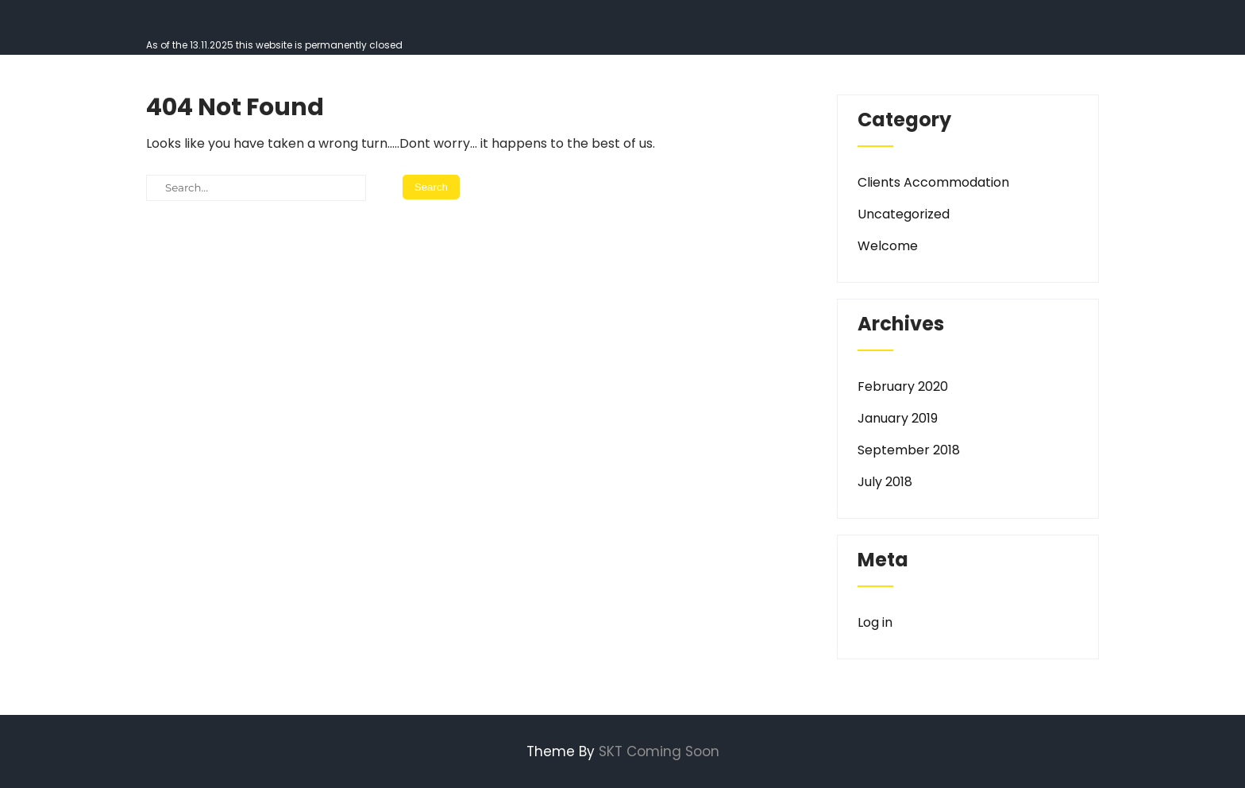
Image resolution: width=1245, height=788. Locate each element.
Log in (875, 622)
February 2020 (903, 386)
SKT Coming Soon (659, 751)
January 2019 (898, 418)
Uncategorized (904, 214)
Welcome (888, 246)
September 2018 (909, 450)
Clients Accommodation (933, 182)
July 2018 (885, 482)
